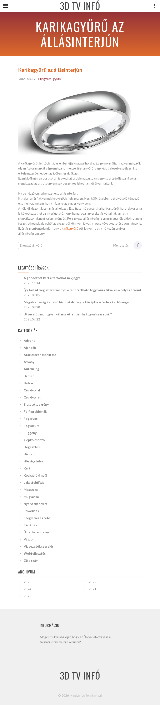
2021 (92, 589)
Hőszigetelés (33, 461)
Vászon (29, 539)
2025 (27, 582)
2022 (92, 582)
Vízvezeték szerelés (39, 546)
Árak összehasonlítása (40, 355)
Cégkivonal (32, 390)
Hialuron (30, 454)
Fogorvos (31, 418)
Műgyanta (31, 497)
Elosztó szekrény (36, 404)
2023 (27, 596)
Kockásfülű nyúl (35, 475)
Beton (28, 383)
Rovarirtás (31, 511)
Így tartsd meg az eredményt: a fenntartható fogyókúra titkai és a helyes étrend (82, 290)
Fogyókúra (31, 426)
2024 (27, 589)
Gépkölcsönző (34, 440)
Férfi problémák (35, 411)
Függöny (30, 433)
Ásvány (29, 362)
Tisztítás (30, 525)
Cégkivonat (32, 397)
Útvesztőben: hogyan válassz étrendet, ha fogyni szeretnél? (68, 314)
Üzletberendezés (36, 532)
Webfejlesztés (35, 553)
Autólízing (31, 369)
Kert (27, 468)
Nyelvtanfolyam (35, 504)
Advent (29, 340)
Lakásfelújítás (34, 482)
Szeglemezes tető (37, 518)
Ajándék (30, 347)
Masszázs (31, 489)
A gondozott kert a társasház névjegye (52, 278)
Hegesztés (32, 447)
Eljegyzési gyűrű (49, 79)
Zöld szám (31, 560)
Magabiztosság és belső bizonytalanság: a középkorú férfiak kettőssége (76, 302)
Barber (29, 376)
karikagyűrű (70, 228)
